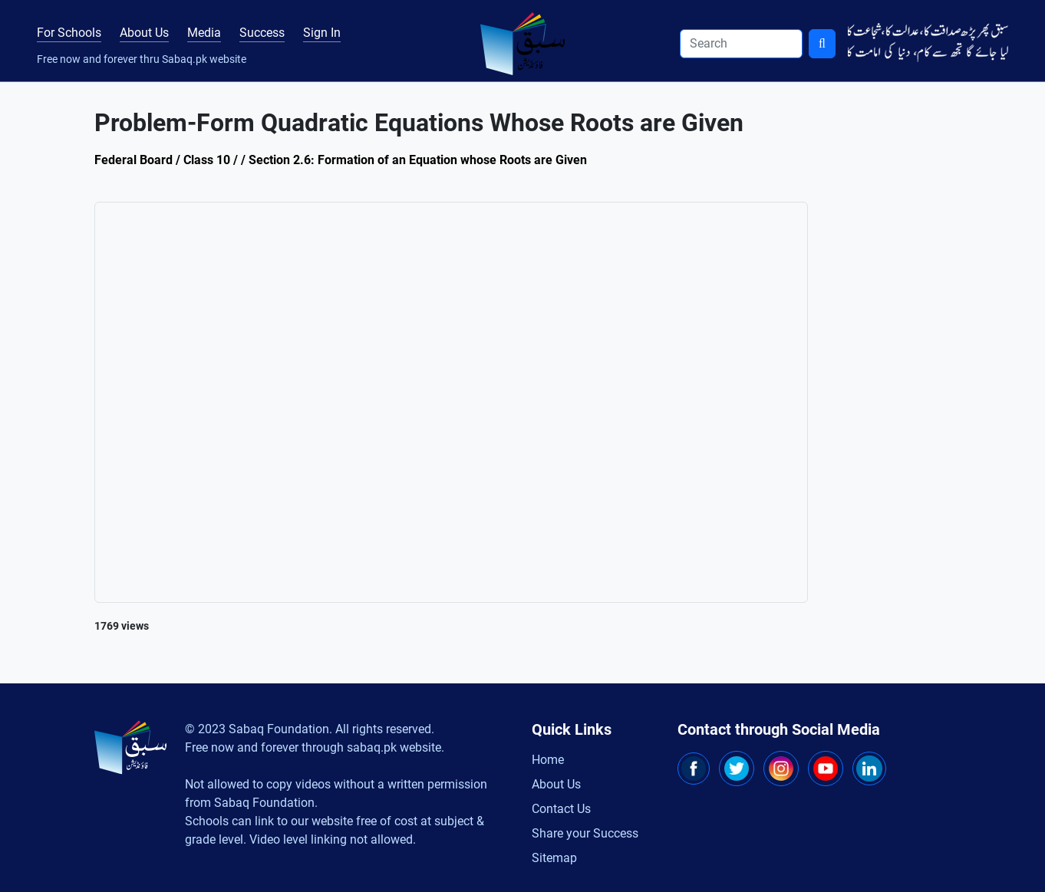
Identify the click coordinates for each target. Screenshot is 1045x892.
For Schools (69, 32)
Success (262, 32)
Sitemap (554, 858)
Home (548, 759)
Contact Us (561, 808)
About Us (144, 32)
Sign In (322, 32)
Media (204, 32)
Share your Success (585, 833)
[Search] (741, 43)
